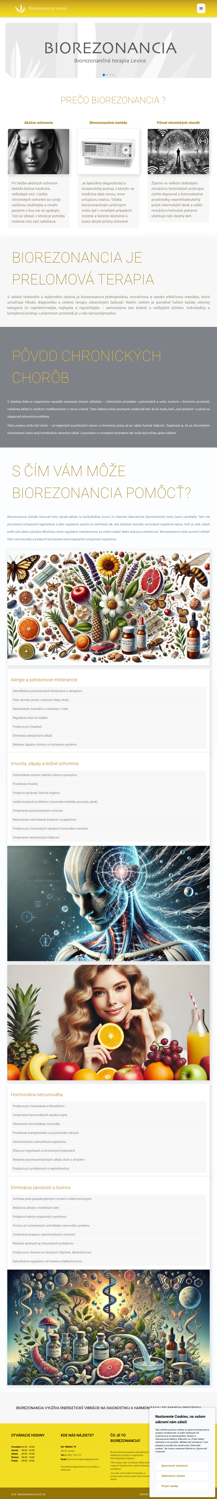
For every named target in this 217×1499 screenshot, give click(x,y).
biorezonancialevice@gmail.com (83, 1459)
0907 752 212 (74, 1455)
